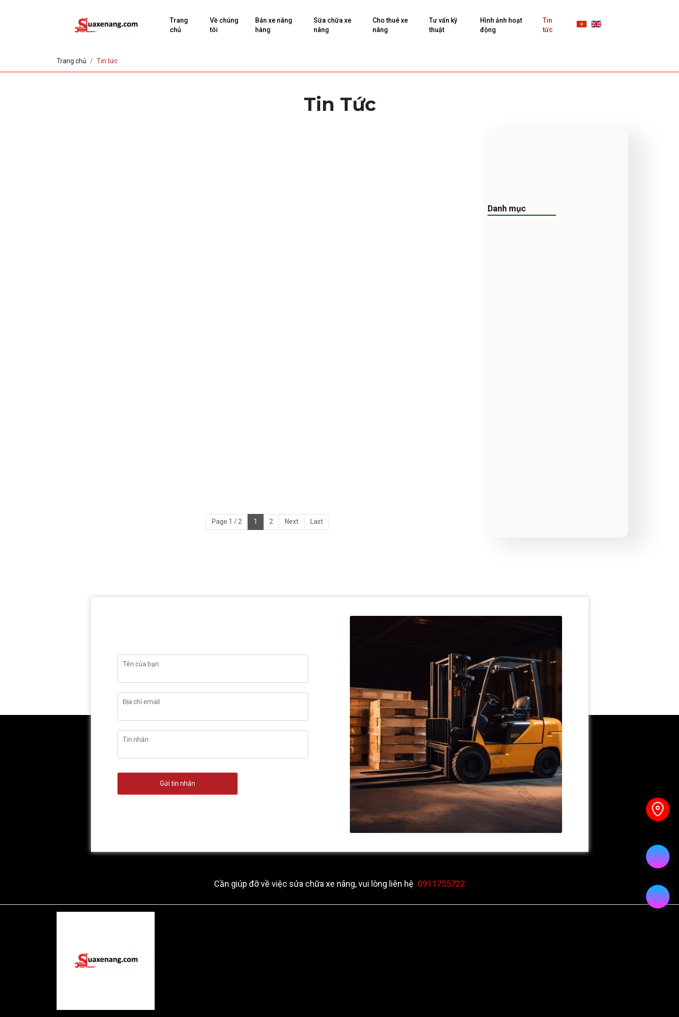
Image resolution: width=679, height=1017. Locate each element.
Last (316, 521)
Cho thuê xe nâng (390, 25)
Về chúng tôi (224, 25)
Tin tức (548, 25)
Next (291, 521)
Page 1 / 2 (227, 521)
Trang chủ (179, 25)
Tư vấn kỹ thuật (443, 25)
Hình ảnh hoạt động (501, 25)
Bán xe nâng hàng (273, 25)
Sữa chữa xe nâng (332, 25)
